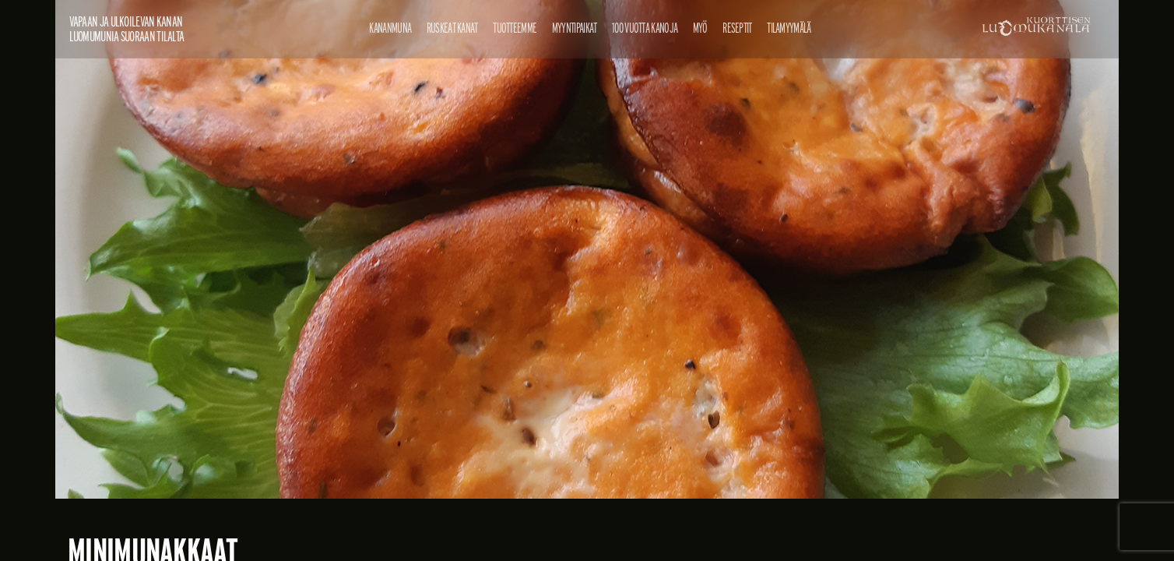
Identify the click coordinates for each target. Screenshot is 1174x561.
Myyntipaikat (574, 27)
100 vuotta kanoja (644, 27)
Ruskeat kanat (452, 27)
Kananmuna (390, 27)
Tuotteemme (514, 27)
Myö (700, 27)
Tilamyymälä (788, 27)
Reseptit (736, 27)
